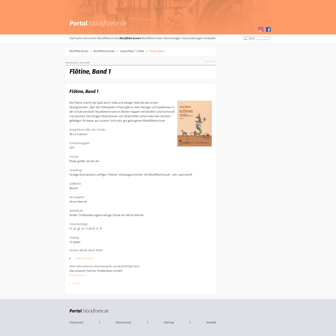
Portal (98, 23)
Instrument (89, 38)
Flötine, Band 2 (84, 258)
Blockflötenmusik (108, 38)
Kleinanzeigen (172, 38)
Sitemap (169, 322)
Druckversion (210, 61)
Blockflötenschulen (104, 51)
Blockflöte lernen (130, 38)
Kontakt (211, 322)
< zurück (74, 283)
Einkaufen (210, 38)
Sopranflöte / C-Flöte (132, 51)
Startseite (75, 38)
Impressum (76, 322)
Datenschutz (123, 322)
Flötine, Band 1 (157, 51)
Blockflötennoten (152, 38)
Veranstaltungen (192, 38)
